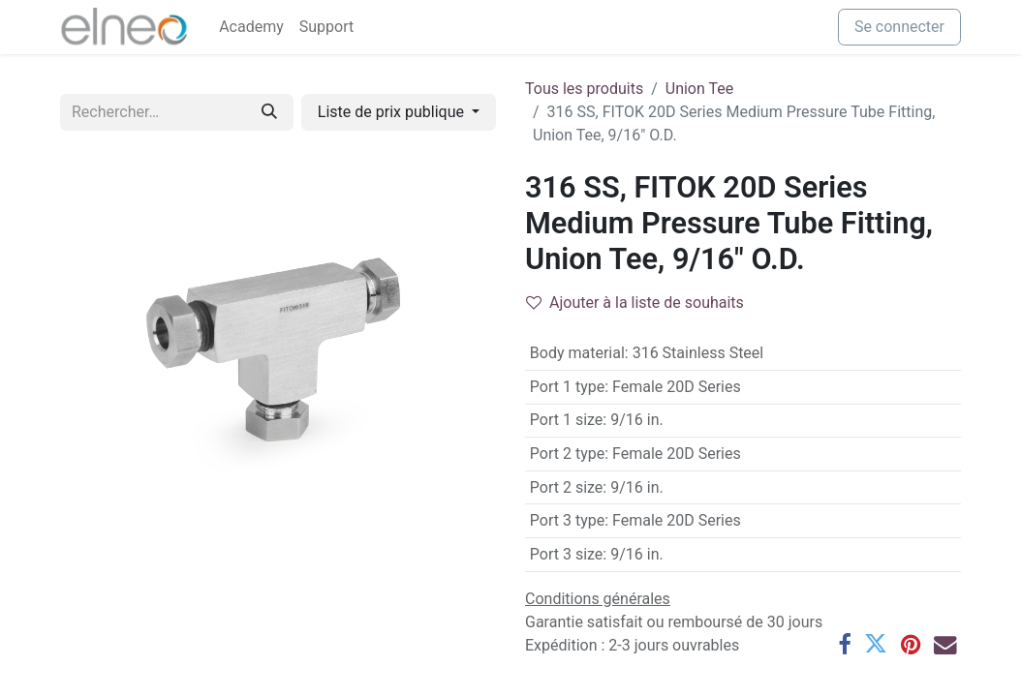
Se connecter (899, 26)
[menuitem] (251, 27)
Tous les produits (584, 88)
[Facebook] (844, 644)
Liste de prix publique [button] (393, 112)
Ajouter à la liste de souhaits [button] (635, 302)
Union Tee (699, 88)
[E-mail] (945, 644)
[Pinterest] (910, 644)
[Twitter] (875, 644)
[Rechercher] (269, 112)
